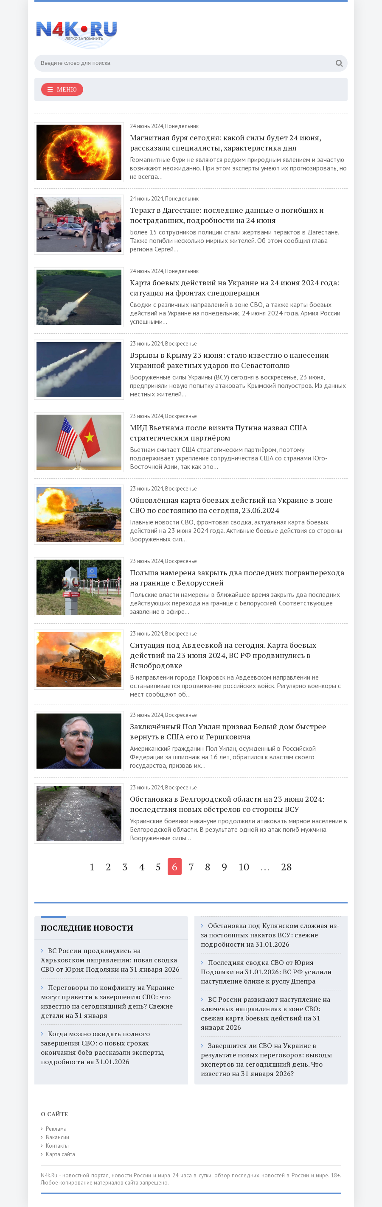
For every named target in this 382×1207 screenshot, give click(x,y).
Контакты (57, 1145)
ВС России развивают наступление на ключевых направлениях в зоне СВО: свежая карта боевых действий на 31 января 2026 (265, 1013)
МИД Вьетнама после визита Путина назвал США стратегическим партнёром (218, 432)
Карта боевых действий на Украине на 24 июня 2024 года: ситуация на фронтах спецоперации (234, 287)
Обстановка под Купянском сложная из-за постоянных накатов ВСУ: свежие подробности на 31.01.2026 (270, 935)
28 (286, 866)
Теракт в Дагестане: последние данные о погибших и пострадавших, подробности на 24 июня (227, 215)
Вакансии (57, 1137)
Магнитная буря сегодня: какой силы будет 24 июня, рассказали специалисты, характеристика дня (225, 142)
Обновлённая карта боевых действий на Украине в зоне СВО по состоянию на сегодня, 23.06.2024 (231, 505)
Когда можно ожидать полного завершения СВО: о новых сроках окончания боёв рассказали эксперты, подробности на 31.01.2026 (103, 1047)
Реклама (56, 1128)
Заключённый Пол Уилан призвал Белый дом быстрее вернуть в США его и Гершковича (228, 731)
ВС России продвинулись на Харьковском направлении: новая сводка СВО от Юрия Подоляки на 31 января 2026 (110, 960)
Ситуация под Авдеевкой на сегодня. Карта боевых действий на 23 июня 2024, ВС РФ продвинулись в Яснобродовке (223, 655)
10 (243, 866)
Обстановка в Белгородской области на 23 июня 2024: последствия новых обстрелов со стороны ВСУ (227, 804)
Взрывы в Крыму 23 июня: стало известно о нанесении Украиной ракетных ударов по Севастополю (229, 360)
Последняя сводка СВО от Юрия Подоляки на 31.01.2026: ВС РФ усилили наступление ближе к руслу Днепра (266, 972)
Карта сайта (60, 1154)
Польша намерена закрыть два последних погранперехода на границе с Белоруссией (237, 577)
